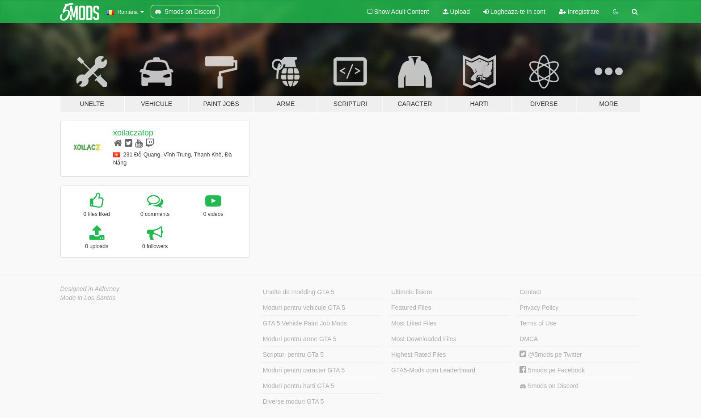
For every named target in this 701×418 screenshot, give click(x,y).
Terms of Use (537, 323)
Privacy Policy (538, 307)
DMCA (528, 338)
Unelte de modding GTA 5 (298, 292)
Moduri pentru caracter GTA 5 (304, 370)
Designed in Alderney (90, 288)
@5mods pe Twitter (550, 354)
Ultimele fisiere (411, 292)
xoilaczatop (133, 132)
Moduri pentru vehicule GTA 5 (304, 307)
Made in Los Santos (88, 297)
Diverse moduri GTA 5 (293, 401)
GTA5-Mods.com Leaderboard (433, 370)
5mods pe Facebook (552, 370)
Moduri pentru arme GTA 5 (300, 338)
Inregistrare (579, 11)
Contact (530, 292)
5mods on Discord (549, 386)
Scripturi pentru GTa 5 (293, 354)
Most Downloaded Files (423, 338)
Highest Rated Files (418, 354)
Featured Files (411, 307)
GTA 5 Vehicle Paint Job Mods (305, 323)
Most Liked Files (413, 323)
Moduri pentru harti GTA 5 (298, 385)
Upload (456, 11)
